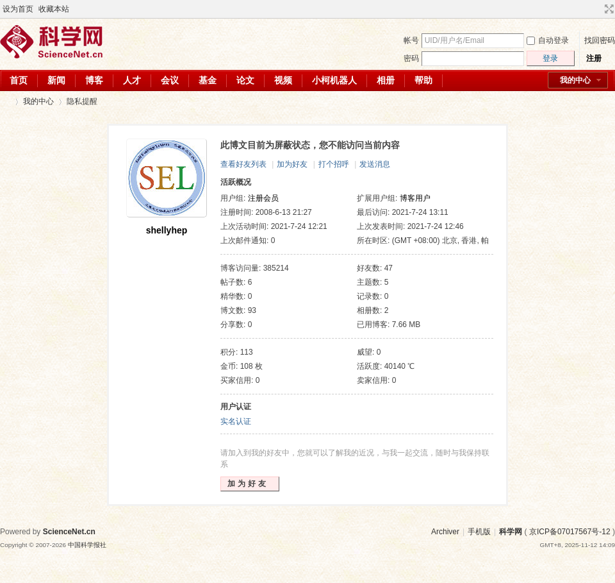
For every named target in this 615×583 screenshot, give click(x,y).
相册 (386, 80)
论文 (245, 80)
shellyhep (167, 230)
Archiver (445, 531)
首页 (19, 80)
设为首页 (18, 8)
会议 (170, 80)
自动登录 (548, 40)
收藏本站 (53, 8)
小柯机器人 (334, 80)
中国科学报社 (87, 544)
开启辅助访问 (597, 9)
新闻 (56, 80)
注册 (594, 58)
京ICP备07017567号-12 (570, 531)
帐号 (411, 40)
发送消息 (374, 164)
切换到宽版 (607, 9)
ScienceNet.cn (69, 531)
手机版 (479, 531)
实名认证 (235, 421)
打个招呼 (333, 164)
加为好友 (292, 164)
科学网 (5, 101)
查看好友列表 (243, 164)
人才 (132, 80)
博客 (94, 80)
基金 (208, 80)
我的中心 (575, 80)
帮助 (423, 80)
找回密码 (599, 40)
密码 (411, 58)
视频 (283, 80)
